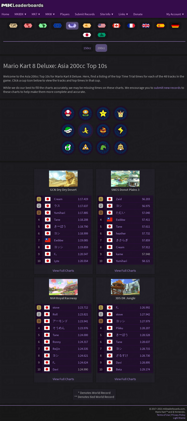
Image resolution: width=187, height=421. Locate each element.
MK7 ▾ (36, 14)
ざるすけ (122, 355)
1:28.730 (146, 355)
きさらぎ (122, 240)
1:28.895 (146, 362)
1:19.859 (84, 247)
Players (64, 14)
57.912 (147, 247)
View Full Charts (63, 270)
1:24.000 (84, 335)
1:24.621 (84, 355)
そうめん (59, 328)
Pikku (119, 328)
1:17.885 (84, 213)
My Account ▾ (175, 14)
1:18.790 (84, 226)
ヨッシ (58, 247)
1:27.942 (146, 314)
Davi (55, 369)
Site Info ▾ (106, 14)
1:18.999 (84, 233)
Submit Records (85, 14)
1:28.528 (146, 335)
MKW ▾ (50, 14)
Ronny (57, 342)
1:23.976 (84, 328)
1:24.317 (84, 342)
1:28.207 (146, 328)
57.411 (147, 220)
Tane (57, 220)
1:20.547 (84, 254)
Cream (58, 199)
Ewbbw (58, 240)
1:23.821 (84, 314)
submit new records (167, 88)
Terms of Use (163, 414)
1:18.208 (84, 220)
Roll (55, 314)
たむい (120, 212)
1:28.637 (146, 342)
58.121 (147, 261)
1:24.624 (84, 362)
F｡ (55, 254)
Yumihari (59, 213)
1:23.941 (84, 321)
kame (119, 254)
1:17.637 (84, 206)
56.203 (147, 199)
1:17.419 (84, 199)
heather (121, 233)
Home (5, 14)
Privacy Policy (178, 414)
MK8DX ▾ (20, 14)
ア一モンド (60, 321)
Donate (137, 14)
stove (56, 307)
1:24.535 (84, 349)
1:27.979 (146, 321)
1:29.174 (146, 369)
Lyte (56, 261)
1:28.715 (146, 349)
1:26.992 (146, 307)
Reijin (56, 349)
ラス (57, 206)
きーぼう (60, 226)
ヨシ (57, 233)
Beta (119, 369)
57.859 (147, 240)
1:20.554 (84, 261)
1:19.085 (84, 240)
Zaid (119, 199)
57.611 (147, 226)
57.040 (147, 213)
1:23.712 (84, 307)
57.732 (147, 233)
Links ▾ (123, 14)
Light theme (179, 417)
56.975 (147, 206)
